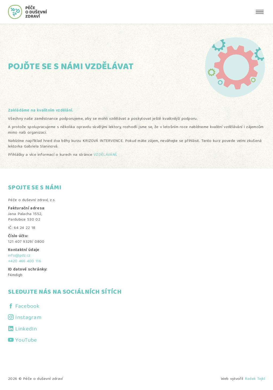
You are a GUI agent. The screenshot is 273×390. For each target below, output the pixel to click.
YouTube (26, 340)
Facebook (27, 307)
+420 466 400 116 (24, 261)
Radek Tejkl (255, 379)
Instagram (28, 318)
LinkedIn (26, 329)
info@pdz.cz (19, 255)
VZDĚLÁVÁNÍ (105, 155)
